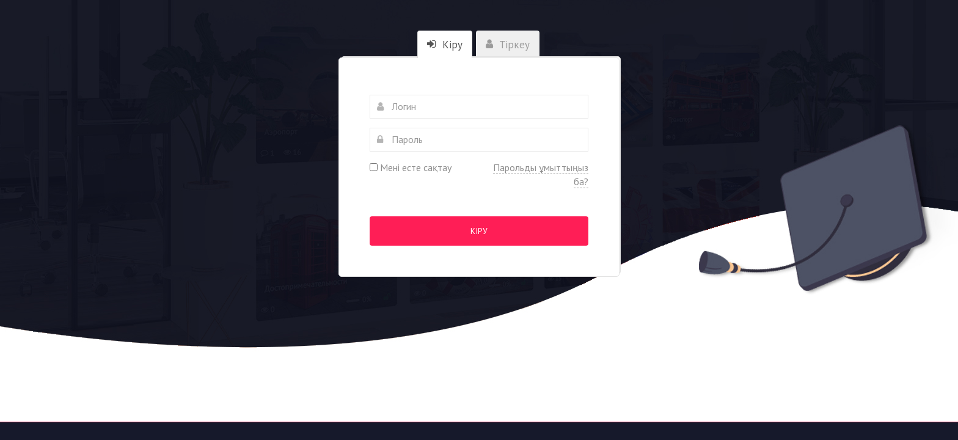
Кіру (479, 231)
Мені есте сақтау (411, 167)
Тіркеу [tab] (508, 44)
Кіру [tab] (445, 44)
